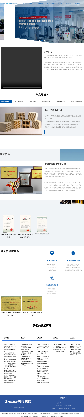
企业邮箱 (77, 3)
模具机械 (26, 416)
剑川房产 (62, 416)
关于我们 (31, 3)
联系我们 (69, 3)
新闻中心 (60, 3)
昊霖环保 (57, 416)
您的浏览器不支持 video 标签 (21, 68)
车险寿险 (35, 416)
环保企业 (30, 416)
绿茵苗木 (39, 416)
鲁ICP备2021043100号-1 (45, 413)
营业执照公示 (78, 413)
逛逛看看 (44, 416)
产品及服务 (40, 3)
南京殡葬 (53, 416)
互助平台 (22, 416)
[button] (40, 40)
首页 (24, 3)
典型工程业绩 (51, 3)
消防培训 (48, 416)
